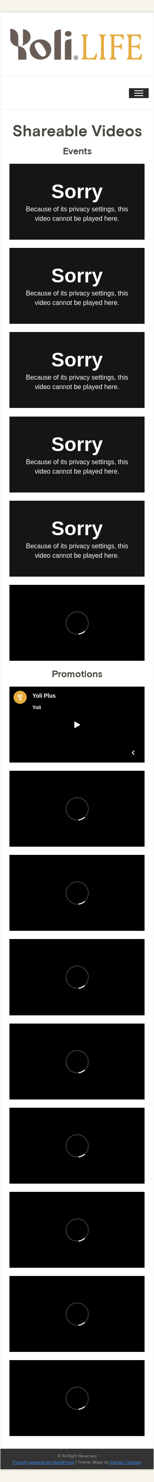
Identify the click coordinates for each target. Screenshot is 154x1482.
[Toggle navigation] (139, 93)
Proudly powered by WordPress (43, 1461)
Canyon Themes (125, 1461)
